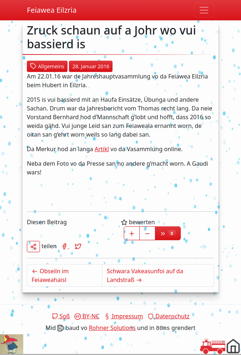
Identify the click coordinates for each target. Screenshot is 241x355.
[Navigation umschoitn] (204, 10)
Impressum (123, 316)
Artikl (102, 149)
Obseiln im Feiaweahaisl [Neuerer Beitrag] (67, 275)
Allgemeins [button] (47, 66)
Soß (61, 316)
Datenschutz (168, 316)
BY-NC (86, 316)
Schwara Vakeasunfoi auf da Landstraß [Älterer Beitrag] (145, 275)
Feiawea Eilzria (52, 10)
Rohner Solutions (112, 328)
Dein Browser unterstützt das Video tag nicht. (11, 344)
